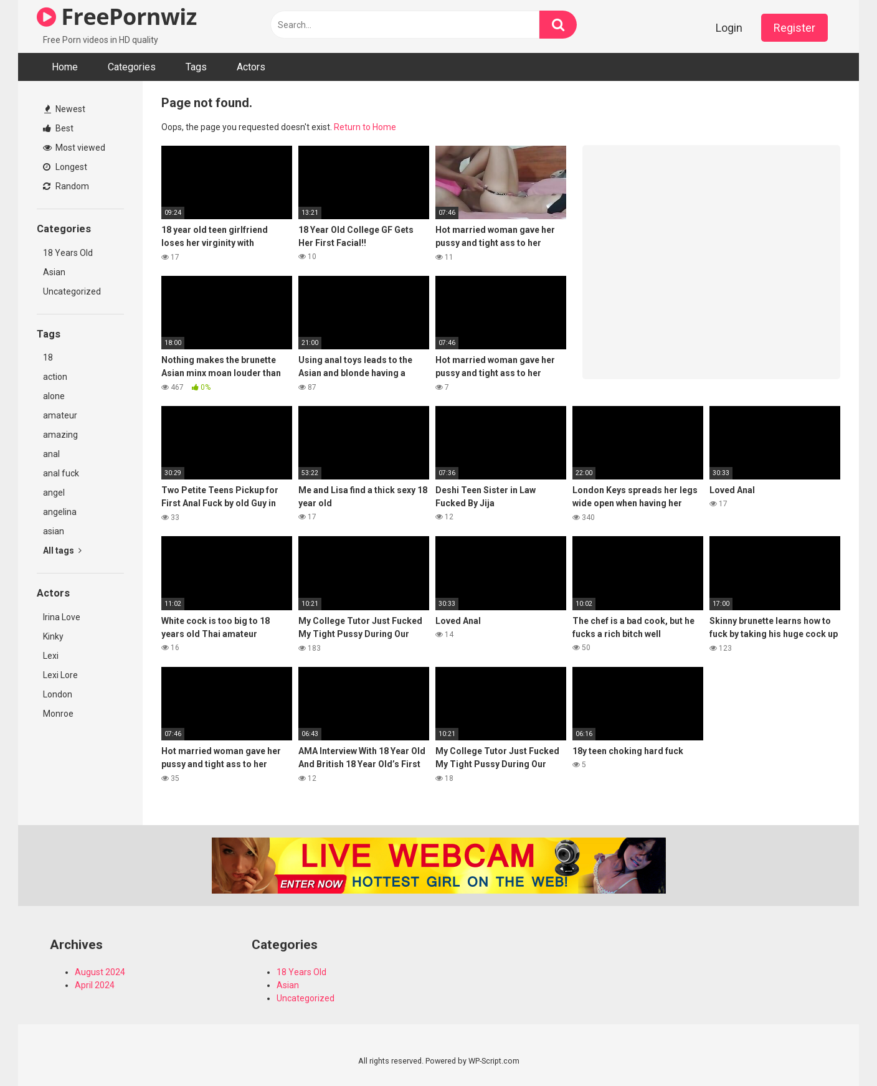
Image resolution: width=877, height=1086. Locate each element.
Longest (65, 167)
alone (54, 396)
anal (51, 454)
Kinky (53, 636)
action (55, 377)
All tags (62, 550)
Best (58, 128)
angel (54, 493)
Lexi (51, 656)
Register (794, 27)
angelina (60, 512)
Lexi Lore (60, 675)
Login (729, 27)
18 (48, 357)
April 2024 (95, 985)
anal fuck (61, 473)
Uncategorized (72, 291)
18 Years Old (68, 253)
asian (53, 531)
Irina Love (61, 617)
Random (66, 186)
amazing (60, 435)
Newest (64, 109)
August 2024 (100, 972)
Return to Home (365, 127)
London (57, 694)
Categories (132, 67)
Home (65, 67)
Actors (251, 67)
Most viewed (74, 148)
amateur (60, 415)
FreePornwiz (117, 16)
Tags (196, 67)
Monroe (58, 714)
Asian (54, 272)
